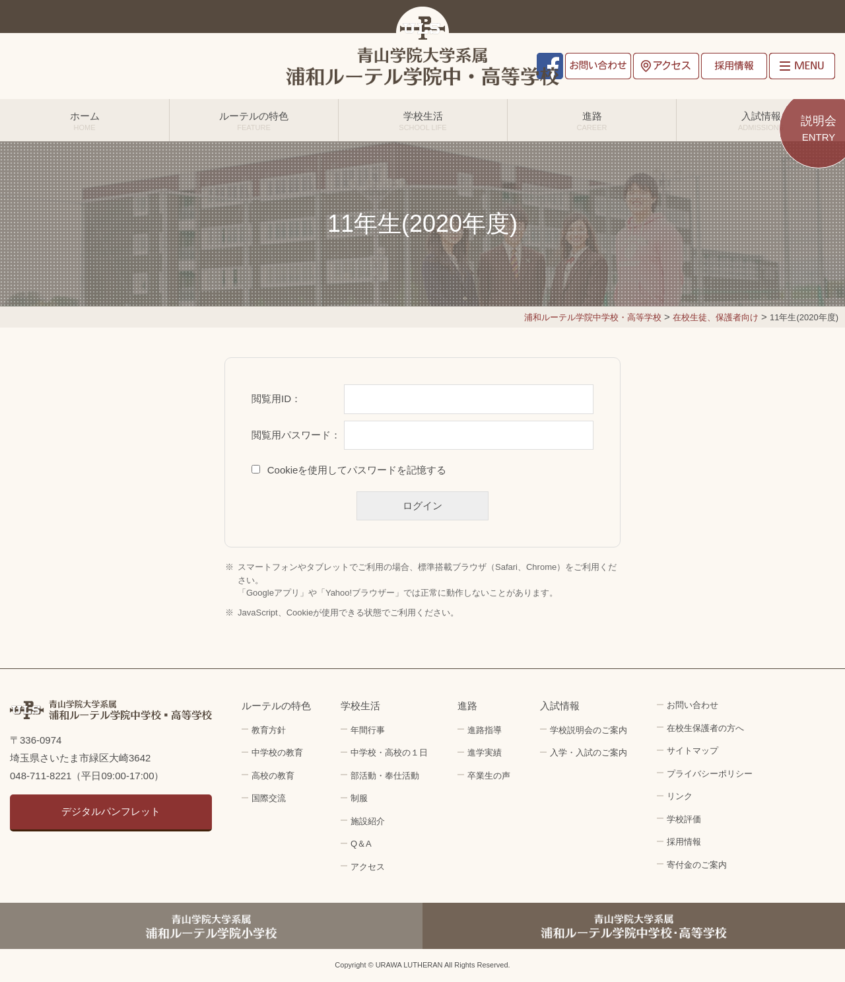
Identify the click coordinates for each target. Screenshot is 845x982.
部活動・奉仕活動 (385, 776)
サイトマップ (692, 750)
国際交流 (269, 798)
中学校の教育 (277, 752)
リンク (680, 796)
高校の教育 (273, 776)
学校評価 (684, 819)
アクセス (666, 66)
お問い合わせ (598, 66)
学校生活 (423, 120)
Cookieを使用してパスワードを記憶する (357, 469)
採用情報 (734, 66)
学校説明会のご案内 (588, 730)
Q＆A (361, 844)
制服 (359, 798)
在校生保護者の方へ (705, 728)
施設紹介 (368, 821)
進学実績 (484, 752)
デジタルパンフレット (110, 811)
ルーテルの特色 (254, 120)
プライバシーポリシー (710, 774)
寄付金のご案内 (697, 865)
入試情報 (761, 120)
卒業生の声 (488, 776)
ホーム (84, 120)
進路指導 (484, 730)
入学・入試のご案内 (588, 752)
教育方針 (269, 730)
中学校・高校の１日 (389, 752)
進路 (592, 120)
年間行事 (368, 730)
